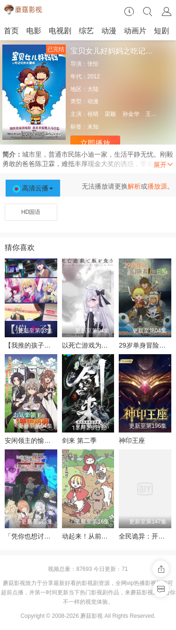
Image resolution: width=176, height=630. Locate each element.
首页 (11, 31)
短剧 (161, 31)
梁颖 (110, 114)
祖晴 (93, 114)
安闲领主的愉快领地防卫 (41, 440)
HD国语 (30, 212)
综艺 (86, 31)
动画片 (135, 31)
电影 (33, 31)
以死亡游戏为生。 (88, 345)
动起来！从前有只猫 (91, 536)
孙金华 (130, 114)
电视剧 (60, 31)
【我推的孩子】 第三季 (38, 345)
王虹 (151, 114)
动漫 (108, 31)
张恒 (93, 64)
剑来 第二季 (79, 440)
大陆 (93, 89)
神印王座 (132, 440)
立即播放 (95, 143)
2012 (93, 76)
